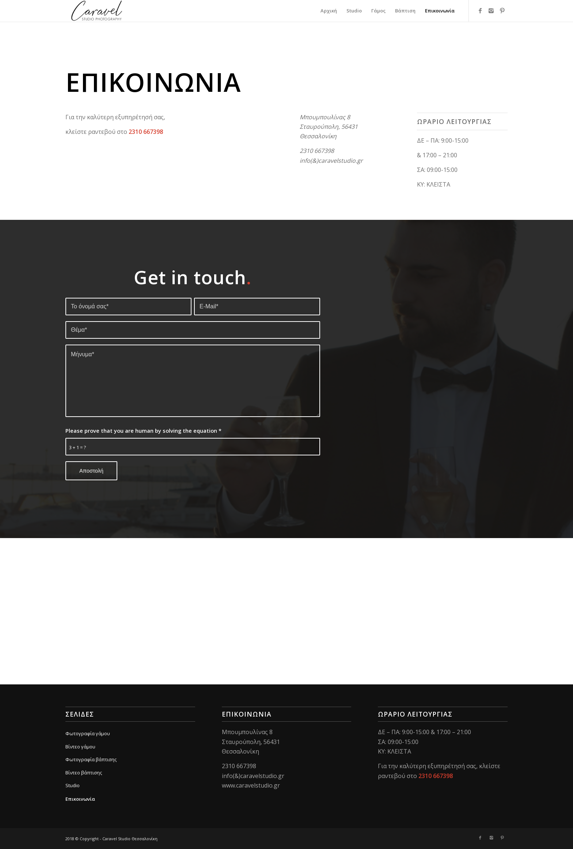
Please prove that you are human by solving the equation (143, 430)
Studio (72, 785)
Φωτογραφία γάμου (87, 733)
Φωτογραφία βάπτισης (91, 759)
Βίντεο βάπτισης (83, 772)
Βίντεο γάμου (80, 746)
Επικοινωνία (80, 799)
